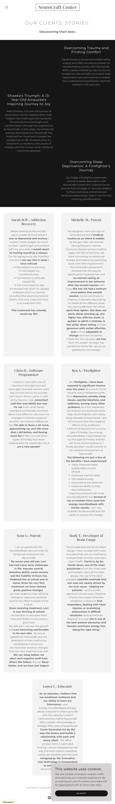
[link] (57, 8)
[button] (12, 7)
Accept (81, 793)
